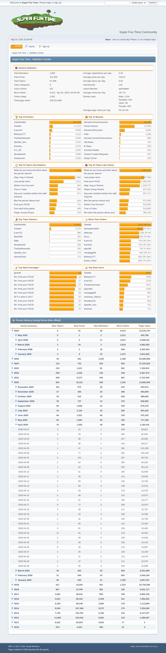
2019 (16, 585)
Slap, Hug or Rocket (23, 177)
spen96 (87, 248)
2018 (16, 589)
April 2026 (23, 340)
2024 (16, 363)
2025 (16, 359)
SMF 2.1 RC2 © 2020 (16, 646)
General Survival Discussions (98, 138)
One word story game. (24, 208)
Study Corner (90, 158)
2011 (16, 622)
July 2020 (23, 410)
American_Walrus (92, 297)
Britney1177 (19, 134)
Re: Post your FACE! (24, 277)
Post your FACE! (22, 204)
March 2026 (24, 344)
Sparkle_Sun (20, 142)
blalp (16, 240)
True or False (20, 189)
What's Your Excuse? (24, 185)
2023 (16, 368)
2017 (16, 594)
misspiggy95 (90, 252)
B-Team (87, 146)
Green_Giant (90, 260)
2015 (16, 603)
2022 (16, 373)
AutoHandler (20, 122)
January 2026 (24, 354)
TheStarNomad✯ (22, 138)
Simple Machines (32, 646)
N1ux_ (87, 236)
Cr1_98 (17, 150)
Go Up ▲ (154, 646)
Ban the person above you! (27, 200)
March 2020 (24, 570)
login (49, 2)
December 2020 (26, 387)
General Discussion (93, 130)
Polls (86, 134)
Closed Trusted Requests (96, 154)
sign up (57, 2)
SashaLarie (19, 158)
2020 (16, 382)
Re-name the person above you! (99, 212)
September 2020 (26, 401)
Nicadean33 (19, 154)
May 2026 (22, 335)
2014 (16, 608)
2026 (16, 331)
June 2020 (23, 415)
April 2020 (23, 424)
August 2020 (24, 406)
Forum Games (91, 126)
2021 (16, 377)
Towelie (17, 126)
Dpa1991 (18, 236)
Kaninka (18, 146)
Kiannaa (88, 309)
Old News (88, 142)
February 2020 (25, 575)
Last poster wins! (22, 181)
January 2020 (24, 580)
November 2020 (26, 392)
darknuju (88, 232)
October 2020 (24, 396)
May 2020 (22, 420)
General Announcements (96, 122)
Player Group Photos (24, 212)
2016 (16, 599)
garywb (17, 273)
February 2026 (25, 349)
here (154, 39)
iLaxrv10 (18, 130)
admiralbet (124, 88)
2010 (16, 627)
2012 (16, 617)
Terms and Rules (142, 646)
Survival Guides (91, 150)
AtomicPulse (20, 256)
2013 (16, 613)
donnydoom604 (91, 228)
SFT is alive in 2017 (23, 297)
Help (132, 646)
